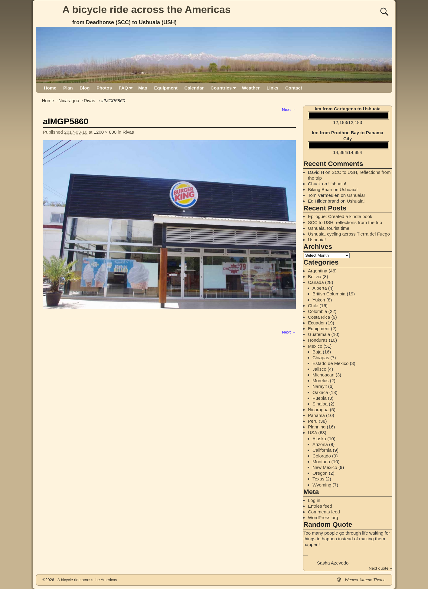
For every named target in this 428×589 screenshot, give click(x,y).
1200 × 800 (105, 132)
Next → (289, 109)
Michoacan (323, 374)
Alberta (319, 288)
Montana (321, 461)
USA (312, 432)
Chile (313, 305)
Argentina (317, 270)
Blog (85, 87)
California (322, 450)
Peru (313, 421)
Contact (293, 87)
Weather (251, 87)
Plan (68, 87)
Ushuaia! (337, 183)
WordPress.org (323, 517)
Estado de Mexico (330, 363)
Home (50, 87)
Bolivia (314, 276)
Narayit (319, 386)
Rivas (89, 100)
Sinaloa (320, 403)
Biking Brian (320, 189)
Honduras (318, 340)
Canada (316, 282)
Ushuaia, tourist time (328, 228)
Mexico (315, 346)
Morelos (320, 380)
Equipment (166, 87)
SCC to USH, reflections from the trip (345, 222)
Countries (225, 88)
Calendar (194, 87)
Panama (316, 415)
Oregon (320, 473)
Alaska (319, 438)
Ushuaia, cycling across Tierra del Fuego (349, 233)
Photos (104, 87)
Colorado (321, 455)
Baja (317, 351)
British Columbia (328, 293)
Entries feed (320, 506)
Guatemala (319, 334)
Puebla (319, 398)
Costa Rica (319, 317)
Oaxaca (320, 392)
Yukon (318, 299)
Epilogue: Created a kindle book (340, 216)
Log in (314, 500)
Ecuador (316, 322)
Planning (316, 426)
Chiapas (320, 357)
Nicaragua (69, 100)
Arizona (320, 444)
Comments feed (324, 511)
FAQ (127, 88)
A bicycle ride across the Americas (146, 9)
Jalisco (319, 369)
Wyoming (321, 484)
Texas (318, 478)
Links (272, 87)
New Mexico (324, 467)
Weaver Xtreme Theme (365, 580)
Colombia (317, 311)
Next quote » (380, 568)
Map (142, 87)
